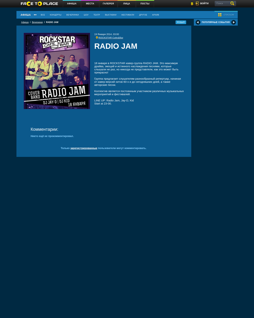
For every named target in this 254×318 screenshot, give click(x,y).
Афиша (72, 3)
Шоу (86, 15)
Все (43, 15)
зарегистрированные (83, 148)
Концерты (55, 15)
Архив (155, 15)
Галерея (108, 3)
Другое (143, 15)
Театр (96, 15)
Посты (144, 3)
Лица (126, 3)
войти (204, 3)
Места (90, 3)
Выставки (110, 15)
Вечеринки (72, 15)
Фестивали (127, 15)
